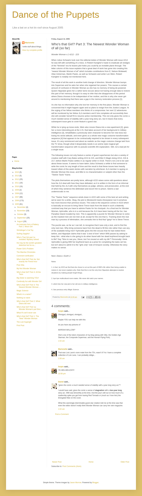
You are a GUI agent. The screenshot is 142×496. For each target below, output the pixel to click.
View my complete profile (32, 50)
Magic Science (22, 291)
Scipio (61, 311)
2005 (17, 204)
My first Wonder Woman (26, 268)
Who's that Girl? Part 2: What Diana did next (28, 302)
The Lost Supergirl (24, 322)
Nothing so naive (23, 298)
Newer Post (56, 462)
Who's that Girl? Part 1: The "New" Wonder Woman (28, 317)
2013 (17, 176)
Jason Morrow (75, 482)
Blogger (95, 482)
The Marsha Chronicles (26, 252)
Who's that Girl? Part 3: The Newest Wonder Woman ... (28, 286)
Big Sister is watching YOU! (28, 278)
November (21, 211)
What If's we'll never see (26, 313)
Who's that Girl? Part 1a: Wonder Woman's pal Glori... (29, 308)
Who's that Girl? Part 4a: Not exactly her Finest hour (28, 260)
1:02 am (61, 341)
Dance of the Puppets (55, 15)
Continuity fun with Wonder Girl (29, 281)
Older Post (125, 462)
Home (91, 462)
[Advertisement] (90, 438)
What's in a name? (24, 294)
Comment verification (25, 256)
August (20, 221)
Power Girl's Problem (25, 249)
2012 (17, 179)
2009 (17, 190)
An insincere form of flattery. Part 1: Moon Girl (28, 225)
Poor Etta (20, 265)
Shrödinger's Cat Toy (25, 230)
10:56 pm (62, 374)
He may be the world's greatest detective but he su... (29, 244)
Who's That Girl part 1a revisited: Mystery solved (28, 238)
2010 (17, 186)
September (21, 218)
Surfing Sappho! (23, 234)
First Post (20, 325)
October (20, 214)
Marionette (62, 349)
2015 (17, 172)
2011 (17, 183)
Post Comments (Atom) (71, 466)
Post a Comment (62, 414)
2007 (17, 197)
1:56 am (61, 358)
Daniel (61, 382)
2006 (17, 200)
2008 (17, 193)
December (21, 207)
